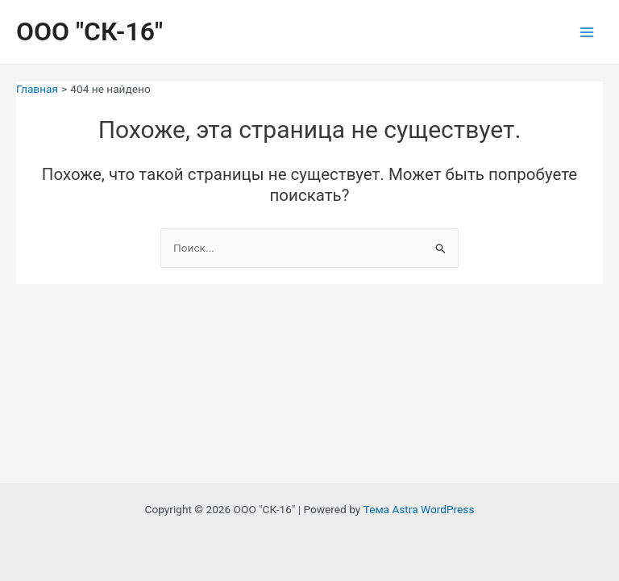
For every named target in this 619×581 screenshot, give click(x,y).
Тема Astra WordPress (419, 509)
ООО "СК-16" (89, 31)
